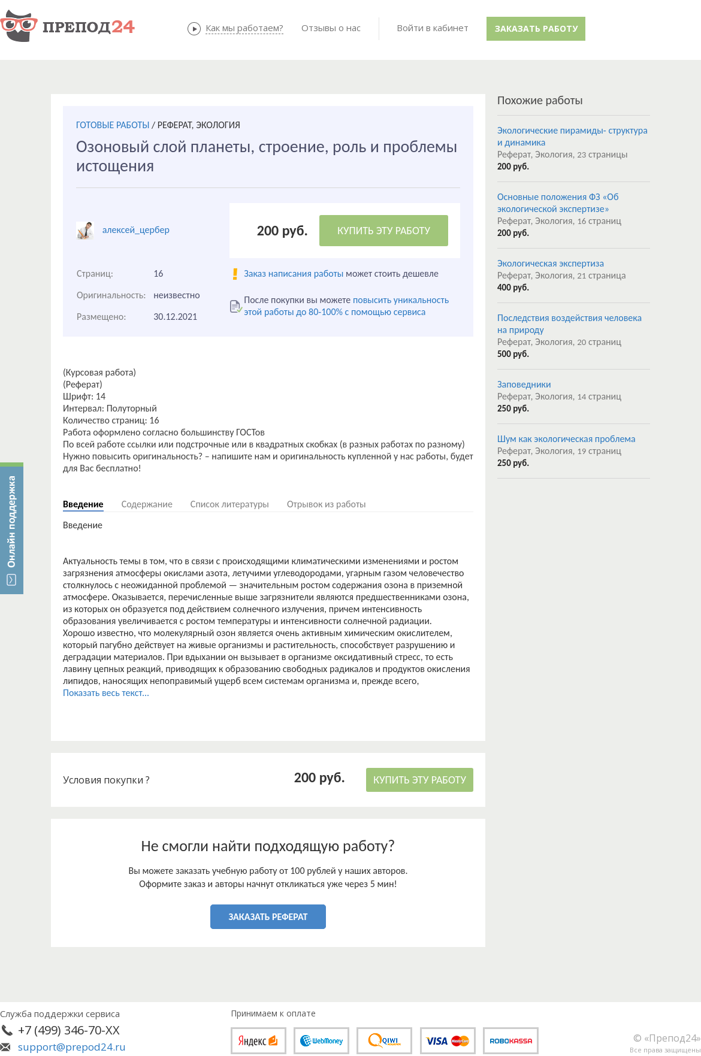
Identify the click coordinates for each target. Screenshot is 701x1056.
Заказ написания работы (293, 273)
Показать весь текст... (106, 692)
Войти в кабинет (433, 28)
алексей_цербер (136, 229)
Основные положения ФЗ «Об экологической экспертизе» (557, 202)
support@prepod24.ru (72, 1047)
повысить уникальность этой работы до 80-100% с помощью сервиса (346, 305)
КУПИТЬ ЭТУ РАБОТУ (383, 230)
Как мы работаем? (244, 28)
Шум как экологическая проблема (566, 438)
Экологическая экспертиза (550, 263)
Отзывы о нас (331, 28)
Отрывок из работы (326, 504)
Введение (83, 504)
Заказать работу (536, 28)
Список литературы (230, 504)
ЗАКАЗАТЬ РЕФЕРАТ (268, 916)
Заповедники (524, 384)
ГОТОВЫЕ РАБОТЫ (112, 125)
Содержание (147, 504)
